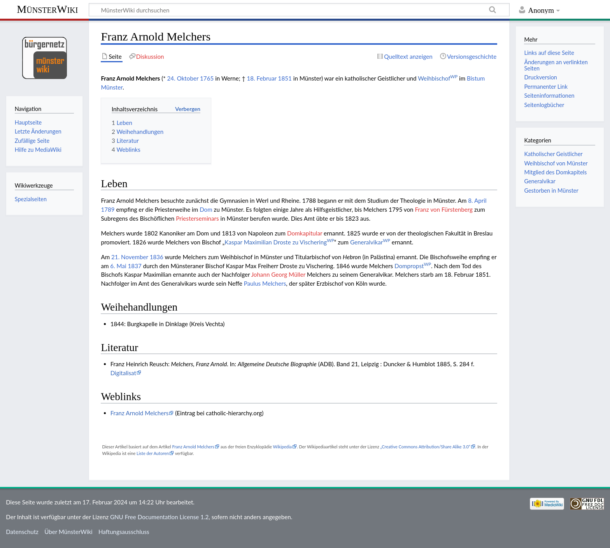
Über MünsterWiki (68, 531)
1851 (285, 78)
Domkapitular (304, 233)
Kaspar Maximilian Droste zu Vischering (279, 242)
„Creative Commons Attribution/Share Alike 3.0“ (425, 446)
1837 (135, 265)
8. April (477, 200)
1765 (207, 78)
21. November (129, 256)
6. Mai (118, 265)
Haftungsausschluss (123, 531)
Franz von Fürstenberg (444, 209)
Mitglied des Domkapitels (555, 172)
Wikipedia (282, 446)
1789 (107, 209)
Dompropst (412, 265)
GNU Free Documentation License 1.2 (159, 516)
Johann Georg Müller (278, 274)
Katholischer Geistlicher (553, 154)
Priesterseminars (197, 218)
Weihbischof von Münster (555, 163)
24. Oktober (183, 78)
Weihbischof (437, 78)
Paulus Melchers (265, 283)
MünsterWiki (47, 9)
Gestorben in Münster (551, 190)
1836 (156, 256)
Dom (206, 209)
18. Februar (261, 78)
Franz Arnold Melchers (139, 412)
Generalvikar (370, 242)
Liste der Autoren (153, 453)
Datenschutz (22, 531)
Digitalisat (123, 372)
